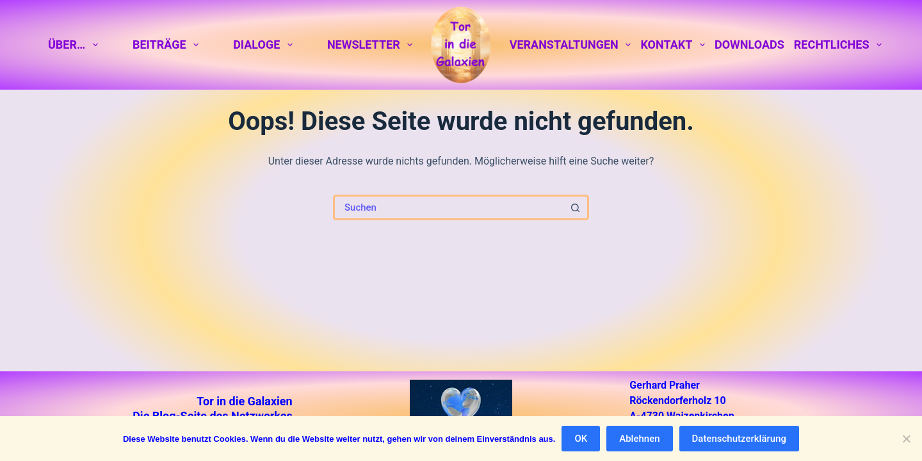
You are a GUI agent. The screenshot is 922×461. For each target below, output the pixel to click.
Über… (75, 45)
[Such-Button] (576, 207)
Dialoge (265, 45)
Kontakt (674, 45)
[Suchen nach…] (448, 207)
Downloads (749, 44)
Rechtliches (838, 45)
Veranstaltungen (573, 45)
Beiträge (168, 45)
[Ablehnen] (906, 438)
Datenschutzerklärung (739, 438)
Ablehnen (639, 438)
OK (580, 438)
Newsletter (372, 45)
